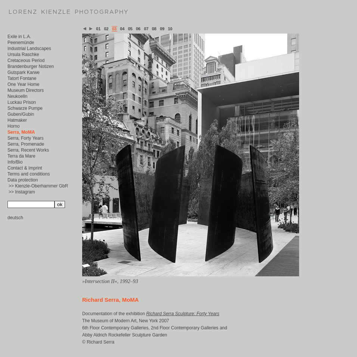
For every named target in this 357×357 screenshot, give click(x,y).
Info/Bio (15, 162)
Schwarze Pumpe (25, 108)
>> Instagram (22, 192)
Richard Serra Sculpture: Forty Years (182, 313)
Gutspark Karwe (23, 72)
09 (162, 29)
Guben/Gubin (20, 114)
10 (170, 29)
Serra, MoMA (21, 132)
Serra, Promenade (25, 144)
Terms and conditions (28, 174)
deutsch (15, 217)
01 (98, 29)
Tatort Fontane (21, 78)
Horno (13, 126)
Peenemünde (20, 42)
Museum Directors (25, 90)
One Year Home (23, 84)
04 (122, 29)
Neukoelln (17, 96)
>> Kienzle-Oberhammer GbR (38, 186)
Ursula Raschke (23, 54)
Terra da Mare (21, 156)
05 (130, 29)
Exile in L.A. (19, 36)
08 (154, 29)
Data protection (22, 180)
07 (146, 29)
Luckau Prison (21, 102)
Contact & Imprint (24, 168)
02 (106, 29)
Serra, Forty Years (25, 138)
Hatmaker (17, 120)
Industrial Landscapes (29, 48)
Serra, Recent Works (28, 150)
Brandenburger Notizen (30, 66)
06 (138, 29)
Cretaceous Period (25, 60)
